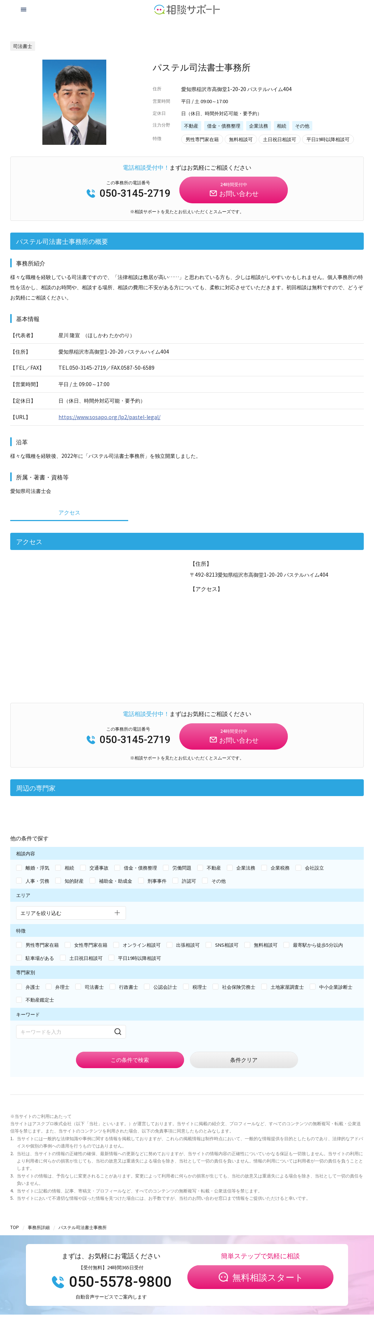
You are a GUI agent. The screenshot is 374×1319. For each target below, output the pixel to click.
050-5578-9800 (111, 1281)
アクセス (69, 512)
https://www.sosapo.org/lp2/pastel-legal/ (109, 417)
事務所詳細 (39, 1227)
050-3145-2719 (128, 193)
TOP (14, 1227)
